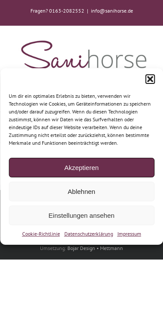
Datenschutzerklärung (88, 233)
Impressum (129, 233)
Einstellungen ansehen (82, 215)
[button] (150, 79)
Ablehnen (81, 191)
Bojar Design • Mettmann (95, 286)
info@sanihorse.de (112, 10)
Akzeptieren (81, 167)
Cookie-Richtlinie (41, 233)
